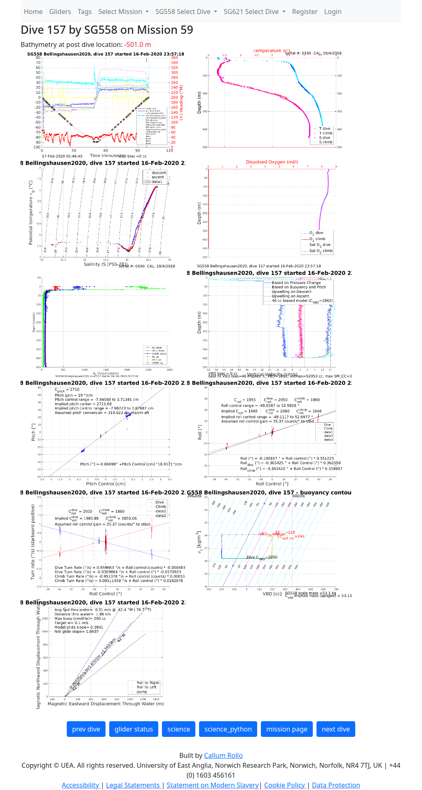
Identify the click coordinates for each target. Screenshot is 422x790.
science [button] (178, 729)
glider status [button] (134, 729)
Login (333, 11)
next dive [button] (336, 729)
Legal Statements (133, 785)
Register (305, 11)
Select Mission (121, 11)
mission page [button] (286, 729)
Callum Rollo (223, 755)
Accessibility (81, 785)
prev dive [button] (86, 729)
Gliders (60, 11)
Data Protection (336, 785)
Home (33, 11)
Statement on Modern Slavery (213, 785)
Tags (85, 11)
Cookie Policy (285, 785)
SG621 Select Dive (252, 11)
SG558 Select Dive (183, 11)
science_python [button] (228, 729)
